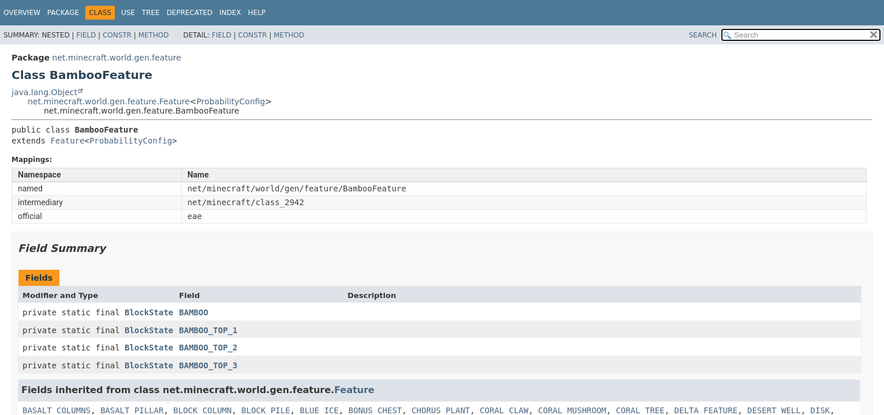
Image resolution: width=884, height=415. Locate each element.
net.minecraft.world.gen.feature (116, 57)
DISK (820, 410)
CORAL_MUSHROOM (572, 410)
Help (257, 13)
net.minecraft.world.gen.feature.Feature (109, 101)
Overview (21, 13)
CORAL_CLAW (504, 410)
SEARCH (703, 35)
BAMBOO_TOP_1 (208, 330)
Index (230, 13)
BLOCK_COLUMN (202, 410)
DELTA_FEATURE (706, 410)
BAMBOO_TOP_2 (208, 347)
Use (128, 13)
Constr (117, 35)
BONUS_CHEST (375, 410)
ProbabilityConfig (231, 101)
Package (63, 13)
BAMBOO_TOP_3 (208, 365)
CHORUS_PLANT (440, 410)
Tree (151, 13)
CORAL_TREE (640, 410)
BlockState (149, 312)
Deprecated (190, 13)
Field (86, 35)
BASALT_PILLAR (132, 410)
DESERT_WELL (774, 410)
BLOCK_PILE (265, 410)
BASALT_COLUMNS (57, 410)
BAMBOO (193, 312)
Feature (67, 140)
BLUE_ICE (318, 410)
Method (153, 35)
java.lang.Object (44, 92)
